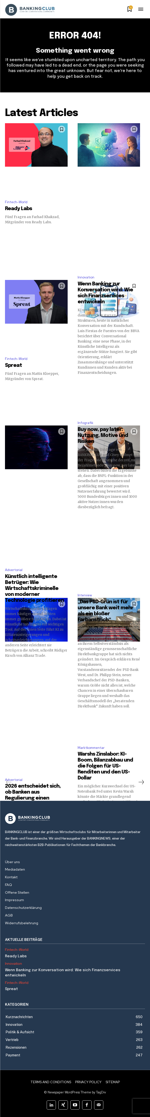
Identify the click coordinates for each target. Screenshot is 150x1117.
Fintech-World (16, 202)
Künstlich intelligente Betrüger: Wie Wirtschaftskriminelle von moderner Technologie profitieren (34, 588)
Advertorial (13, 570)
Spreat (13, 365)
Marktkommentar (91, 748)
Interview (85, 595)
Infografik (85, 423)
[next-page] (141, 782)
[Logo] (75, 818)
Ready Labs (18, 208)
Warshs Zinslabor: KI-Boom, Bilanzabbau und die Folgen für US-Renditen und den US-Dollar (105, 766)
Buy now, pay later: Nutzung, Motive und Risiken (103, 435)
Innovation (86, 277)
